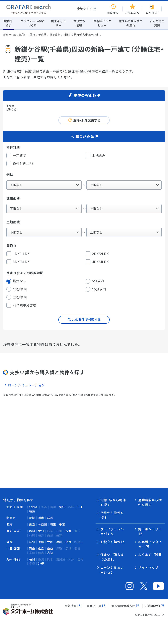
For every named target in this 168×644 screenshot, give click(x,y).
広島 (41, 548)
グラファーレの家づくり (112, 531)
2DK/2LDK (97, 253)
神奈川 (42, 524)
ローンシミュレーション (26, 385)
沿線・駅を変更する (87, 120)
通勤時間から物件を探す (150, 502)
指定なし (16, 281)
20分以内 (16, 297)
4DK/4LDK (97, 261)
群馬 (50, 518)
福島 (32, 511)
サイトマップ (148, 567)
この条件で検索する (86, 319)
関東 (9, 524)
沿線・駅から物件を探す (113, 502)
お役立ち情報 (110, 542)
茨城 (32, 518)
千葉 (62, 524)
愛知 (41, 531)
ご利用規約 (152, 606)
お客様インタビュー (150, 544)
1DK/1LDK (17, 253)
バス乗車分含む (21, 305)
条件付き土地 (19, 163)
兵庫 (59, 542)
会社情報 (71, 606)
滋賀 (32, 542)
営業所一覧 (94, 606)
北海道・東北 (14, 507)
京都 (41, 542)
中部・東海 (13, 531)
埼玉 (53, 524)
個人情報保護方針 (123, 606)
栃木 (41, 518)
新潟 (68, 531)
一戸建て (16, 155)
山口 (50, 548)
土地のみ (95, 155)
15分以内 (96, 289)
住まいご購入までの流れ (112, 557)
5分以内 (95, 281)
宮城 (62, 507)
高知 (50, 553)
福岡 (32, 559)
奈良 (68, 542)
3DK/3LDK (17, 261)
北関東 (10, 518)
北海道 (33, 507)
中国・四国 (13, 548)
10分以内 (16, 289)
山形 (80, 507)
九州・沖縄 (13, 559)
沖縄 (41, 563)
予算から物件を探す (112, 515)
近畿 (9, 542)
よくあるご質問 (150, 555)
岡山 (32, 548)
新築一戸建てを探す (14, 34)
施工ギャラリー (150, 529)
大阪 (50, 542)
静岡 (32, 531)
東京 (32, 524)
